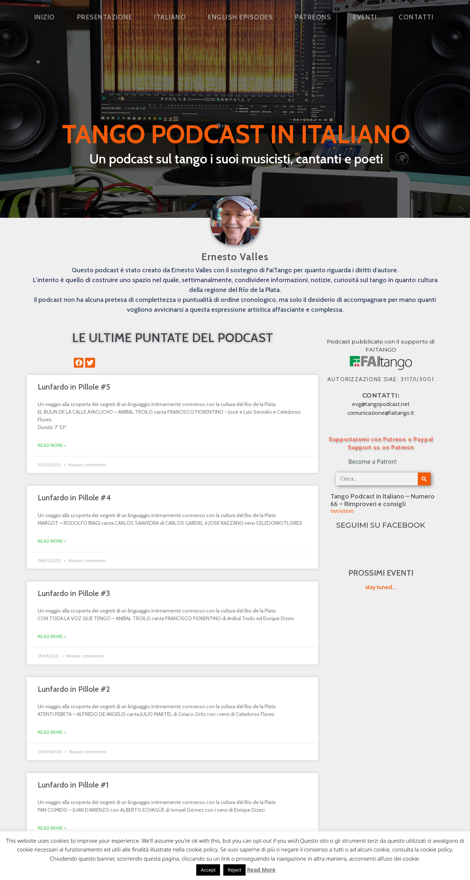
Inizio (44, 17)
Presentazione (105, 17)
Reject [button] (234, 869)
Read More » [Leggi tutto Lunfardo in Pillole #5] (52, 445)
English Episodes (240, 17)
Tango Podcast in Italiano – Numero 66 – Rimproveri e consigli (382, 500)
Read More (261, 869)
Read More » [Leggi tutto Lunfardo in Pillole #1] (52, 828)
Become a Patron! (372, 462)
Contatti (416, 17)
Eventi (365, 17)
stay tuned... (381, 587)
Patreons (313, 17)
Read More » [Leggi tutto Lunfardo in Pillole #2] (52, 732)
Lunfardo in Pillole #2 (74, 689)
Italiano (170, 17)
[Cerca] (424, 479)
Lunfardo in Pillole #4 (74, 497)
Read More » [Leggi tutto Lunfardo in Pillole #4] (52, 541)
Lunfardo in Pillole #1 (73, 784)
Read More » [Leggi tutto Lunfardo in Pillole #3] (52, 636)
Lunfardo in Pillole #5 (74, 386)
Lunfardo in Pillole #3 (74, 593)
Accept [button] (208, 869)
